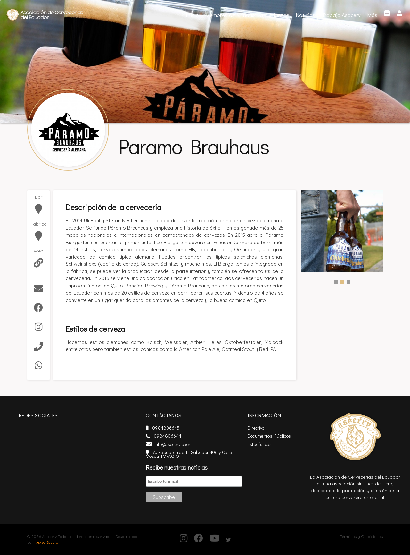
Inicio (193, 14)
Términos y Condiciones (361, 536)
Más (372, 15)
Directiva (266, 428)
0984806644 (181, 436)
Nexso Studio (46, 542)
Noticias (305, 15)
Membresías (220, 15)
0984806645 (180, 428)
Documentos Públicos (279, 436)
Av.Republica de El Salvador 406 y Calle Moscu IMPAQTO (206, 454)
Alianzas (279, 15)
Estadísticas (270, 444)
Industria (252, 15)
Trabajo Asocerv (341, 15)
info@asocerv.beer (185, 444)
